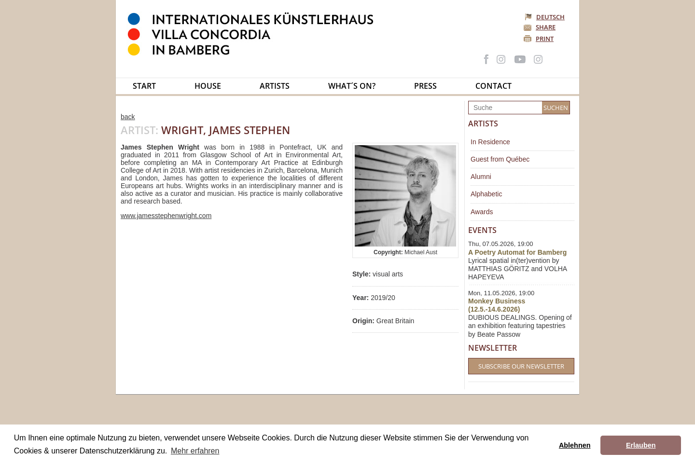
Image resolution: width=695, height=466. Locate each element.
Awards (482, 212)
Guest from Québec (500, 159)
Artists (275, 86)
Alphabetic (486, 194)
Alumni (481, 176)
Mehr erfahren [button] (195, 451)
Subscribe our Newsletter (521, 366)
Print (545, 38)
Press (425, 86)
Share (546, 27)
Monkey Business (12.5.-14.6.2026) (496, 305)
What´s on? (351, 86)
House (208, 86)
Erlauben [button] (641, 445)
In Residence (490, 142)
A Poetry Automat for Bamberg (517, 252)
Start (144, 86)
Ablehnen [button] (575, 445)
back (128, 117)
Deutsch (545, 17)
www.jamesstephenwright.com (166, 215)
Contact (493, 86)
